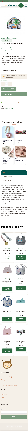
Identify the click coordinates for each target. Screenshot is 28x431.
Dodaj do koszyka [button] (21, 257)
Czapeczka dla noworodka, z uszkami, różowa (7, 343)
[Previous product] (9, 49)
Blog (2, 400)
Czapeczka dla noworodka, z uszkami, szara (7, 281)
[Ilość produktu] (6, 83)
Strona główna (5, 38)
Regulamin (3, 382)
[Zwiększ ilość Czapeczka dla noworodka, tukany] (10, 84)
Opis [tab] (4, 172)
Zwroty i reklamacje (6, 379)
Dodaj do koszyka (8, 88)
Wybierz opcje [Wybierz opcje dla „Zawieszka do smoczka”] (7, 257)
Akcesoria (14, 38)
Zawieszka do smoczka (7, 250)
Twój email (14, 411)
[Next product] (3, 49)
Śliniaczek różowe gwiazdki (21, 280)
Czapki (20, 38)
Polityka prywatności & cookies (9, 385)
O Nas (2, 397)
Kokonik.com (7, 40)
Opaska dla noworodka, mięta (21, 312)
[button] (21, 5)
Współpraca (4, 394)
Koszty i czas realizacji (6, 377)
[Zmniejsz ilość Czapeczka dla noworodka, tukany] (3, 84)
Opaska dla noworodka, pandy (21, 342)
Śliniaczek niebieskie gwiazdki (7, 312)
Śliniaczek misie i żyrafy (21, 250)
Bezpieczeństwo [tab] (7, 176)
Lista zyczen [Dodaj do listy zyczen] (7, 94)
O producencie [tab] (7, 180)
